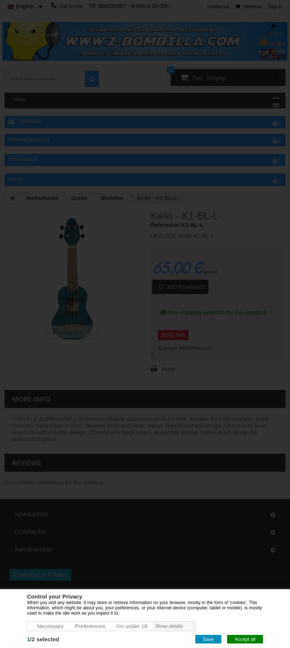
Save (208, 639)
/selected (43, 639)
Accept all (245, 639)
